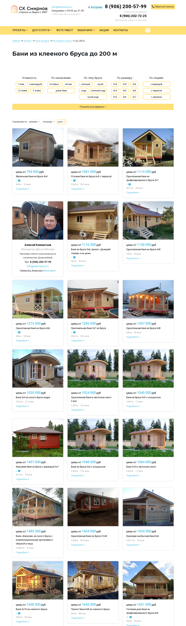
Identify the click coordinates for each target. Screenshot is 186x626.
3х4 (115, 84)
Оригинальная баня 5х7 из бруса (88, 328)
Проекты (20, 30)
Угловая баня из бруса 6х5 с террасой (91, 176)
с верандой (156, 84)
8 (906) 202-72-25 (133, 16)
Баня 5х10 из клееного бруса (31, 609)
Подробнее (22, 189)
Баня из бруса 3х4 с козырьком (88, 466)
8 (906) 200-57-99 (126, 6)
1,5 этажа (22, 90)
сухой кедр (93, 97)
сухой (100, 84)
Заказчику (86, 30)
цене (61, 122)
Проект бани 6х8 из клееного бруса (90, 609)
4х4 (115, 90)
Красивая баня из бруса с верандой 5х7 (37, 466)
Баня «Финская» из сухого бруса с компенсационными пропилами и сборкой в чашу (34, 540)
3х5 (125, 84)
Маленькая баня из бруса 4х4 (32, 176)
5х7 (134, 97)
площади (49, 122)
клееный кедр (98, 90)
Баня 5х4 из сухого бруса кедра (33, 397)
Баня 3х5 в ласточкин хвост (141, 466)
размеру (34, 122)
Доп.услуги (42, 30)
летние (68, 84)
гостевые (54, 84)
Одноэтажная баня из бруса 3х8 (143, 249)
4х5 (125, 90)
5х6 (125, 97)
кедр (83, 90)
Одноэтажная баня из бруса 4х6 (33, 328)
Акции (104, 30)
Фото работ (64, 30)
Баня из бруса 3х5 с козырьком (143, 397)
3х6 (134, 84)
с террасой (156, 90)
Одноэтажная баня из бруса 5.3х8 (89, 536)
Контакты (120, 30)
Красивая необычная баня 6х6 (142, 536)
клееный (85, 84)
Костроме (96, 7)
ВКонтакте (49, 270)
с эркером (156, 97)
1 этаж (20, 84)
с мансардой (35, 84)
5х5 (115, 97)
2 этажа (37, 90)
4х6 (134, 90)
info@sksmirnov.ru (62, 7)
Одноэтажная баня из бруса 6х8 (143, 328)
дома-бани (61, 90)
